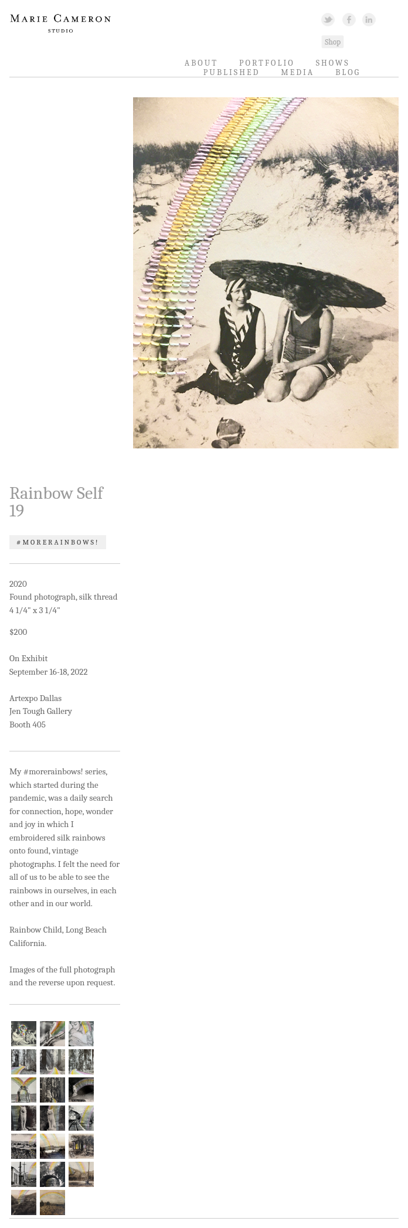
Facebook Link (349, 19)
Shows (333, 63)
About (201, 63)
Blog (348, 72)
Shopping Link (332, 41)
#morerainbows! (57, 542)
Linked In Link (368, 19)
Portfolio (267, 63)
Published (231, 72)
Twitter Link (328, 19)
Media (297, 72)
